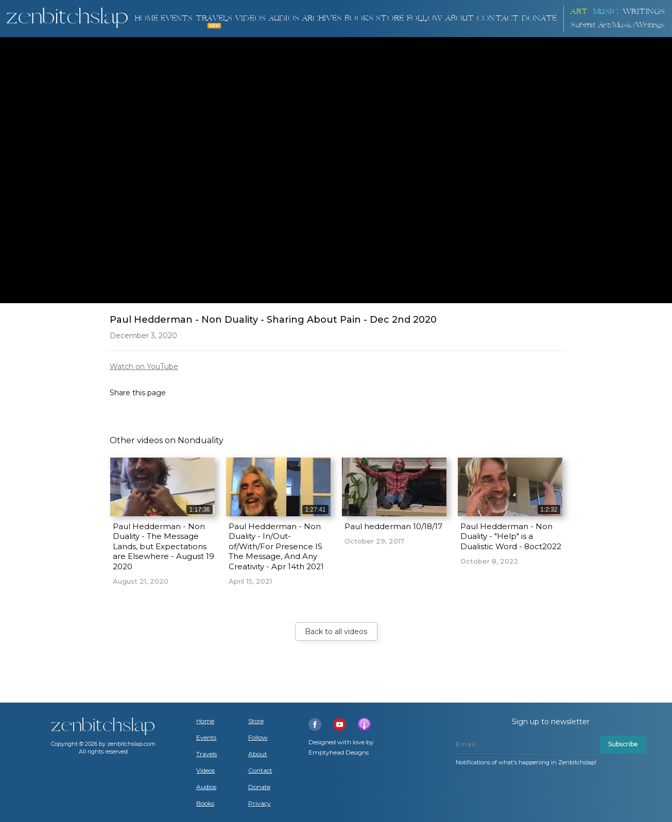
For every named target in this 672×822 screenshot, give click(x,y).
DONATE (539, 18)
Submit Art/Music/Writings (618, 25)
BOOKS (358, 18)
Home (146, 18)
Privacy (259, 803)
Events (177, 18)
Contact (498, 18)
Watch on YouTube (144, 366)
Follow (424, 18)
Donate (259, 787)
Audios (206, 787)
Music (605, 11)
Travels (206, 754)
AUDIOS (284, 18)
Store (390, 18)
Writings (644, 11)
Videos (205, 770)
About (459, 18)
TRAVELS (214, 18)
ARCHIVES (322, 18)
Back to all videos (336, 631)
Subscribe (623, 744)
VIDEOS (250, 18)
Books (205, 803)
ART (579, 11)
